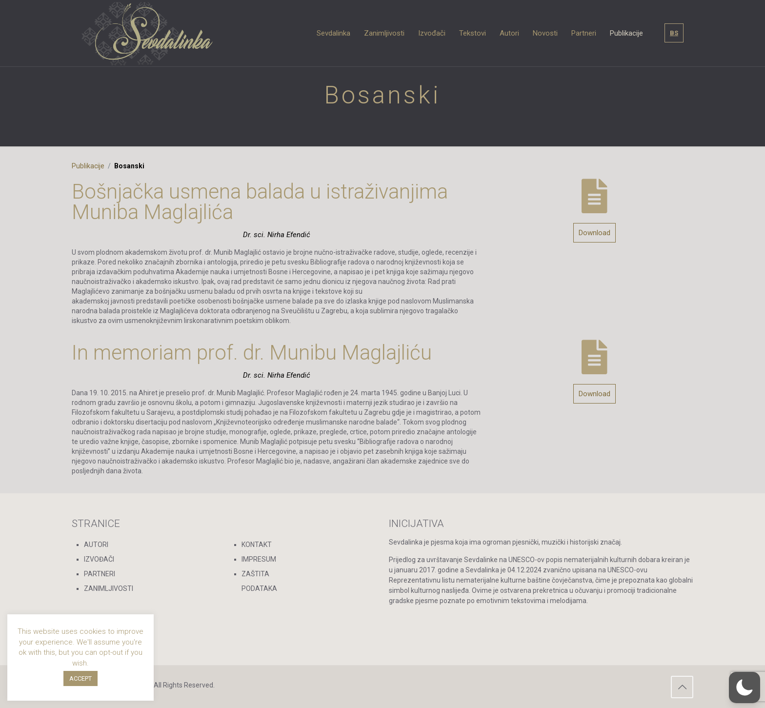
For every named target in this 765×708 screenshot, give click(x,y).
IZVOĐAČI (99, 559)
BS (674, 33)
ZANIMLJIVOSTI (108, 588)
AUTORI (96, 544)
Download (594, 232)
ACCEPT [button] (80, 678)
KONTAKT (257, 544)
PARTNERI (99, 574)
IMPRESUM (259, 559)
